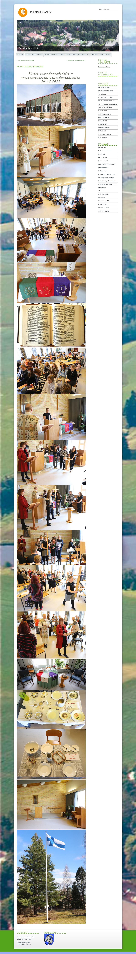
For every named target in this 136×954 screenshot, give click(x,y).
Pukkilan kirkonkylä (41, 12)
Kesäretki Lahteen (103, 207)
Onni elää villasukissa (104, 134)
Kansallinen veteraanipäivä (106, 101)
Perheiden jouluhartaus (105, 151)
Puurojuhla (101, 154)
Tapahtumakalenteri (104, 67)
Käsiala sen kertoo (103, 117)
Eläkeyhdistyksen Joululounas (106, 164)
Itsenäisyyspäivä (103, 161)
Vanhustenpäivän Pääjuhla (106, 177)
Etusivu (20, 55)
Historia (94, 55)
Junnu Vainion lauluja (104, 87)
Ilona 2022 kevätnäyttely (25, 60)
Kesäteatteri (102, 197)
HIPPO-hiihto (102, 131)
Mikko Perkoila (102, 137)
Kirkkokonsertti (102, 157)
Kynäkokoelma (102, 121)
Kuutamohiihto (102, 111)
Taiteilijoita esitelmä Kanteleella (107, 104)
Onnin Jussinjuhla (103, 194)
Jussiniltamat (102, 147)
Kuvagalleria (105, 55)
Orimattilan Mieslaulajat (105, 97)
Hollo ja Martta (102, 171)
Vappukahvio (102, 94)
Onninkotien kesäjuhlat (105, 184)
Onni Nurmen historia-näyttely (107, 174)
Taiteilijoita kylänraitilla (105, 107)
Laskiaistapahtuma (103, 127)
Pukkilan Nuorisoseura (54, 55)
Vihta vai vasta (102, 191)
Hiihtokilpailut (102, 124)
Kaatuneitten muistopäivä (105, 90)
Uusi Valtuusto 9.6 (103, 201)
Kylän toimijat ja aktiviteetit (77, 55)
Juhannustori (102, 187)
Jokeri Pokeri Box (103, 167)
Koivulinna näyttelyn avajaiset (107, 181)
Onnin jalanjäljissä (103, 211)
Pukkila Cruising (103, 204)
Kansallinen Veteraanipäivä (76, 60)
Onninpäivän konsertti (104, 114)
